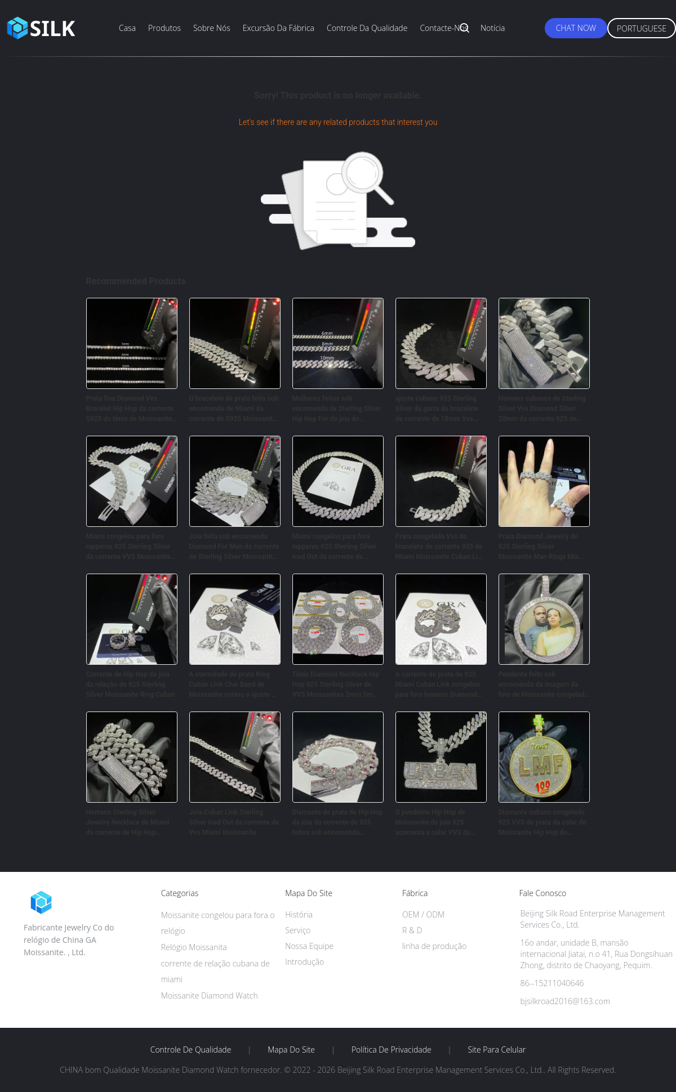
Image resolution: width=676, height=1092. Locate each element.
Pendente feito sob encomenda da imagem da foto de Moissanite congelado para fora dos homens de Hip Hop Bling (544, 685)
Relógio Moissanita (194, 947)
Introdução (304, 961)
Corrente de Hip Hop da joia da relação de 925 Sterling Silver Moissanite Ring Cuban (130, 684)
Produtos (164, 28)
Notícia (493, 28)
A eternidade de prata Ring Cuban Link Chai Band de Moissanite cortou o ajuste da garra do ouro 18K (234, 685)
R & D (412, 930)
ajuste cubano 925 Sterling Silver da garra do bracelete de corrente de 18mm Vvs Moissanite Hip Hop (437, 409)
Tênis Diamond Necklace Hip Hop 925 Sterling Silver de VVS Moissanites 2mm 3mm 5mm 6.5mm (336, 685)
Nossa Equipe (309, 946)
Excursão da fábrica (278, 28)
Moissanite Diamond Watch (209, 995)
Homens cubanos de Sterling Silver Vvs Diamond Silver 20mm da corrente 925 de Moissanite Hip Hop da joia (542, 409)
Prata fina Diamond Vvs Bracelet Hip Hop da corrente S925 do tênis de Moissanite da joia (130, 409)
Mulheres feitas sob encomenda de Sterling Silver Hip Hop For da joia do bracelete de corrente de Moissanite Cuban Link (336, 409)
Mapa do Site (291, 1050)
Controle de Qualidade (191, 1050)
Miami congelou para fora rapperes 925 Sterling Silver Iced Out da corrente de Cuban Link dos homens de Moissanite (334, 547)
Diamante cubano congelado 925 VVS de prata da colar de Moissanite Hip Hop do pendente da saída (542, 823)
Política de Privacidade (392, 1050)
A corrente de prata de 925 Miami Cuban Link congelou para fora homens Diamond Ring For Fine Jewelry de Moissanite (437, 685)
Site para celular (497, 1050)
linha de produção (434, 946)
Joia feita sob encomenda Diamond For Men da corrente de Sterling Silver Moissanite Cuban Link (234, 547)
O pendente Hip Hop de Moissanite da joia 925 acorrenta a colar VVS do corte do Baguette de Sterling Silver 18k (439, 823)
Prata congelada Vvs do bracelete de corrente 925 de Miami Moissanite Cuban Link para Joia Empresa (440, 547)
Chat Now (576, 28)
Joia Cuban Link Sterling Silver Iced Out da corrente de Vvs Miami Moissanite (234, 822)
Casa (127, 28)
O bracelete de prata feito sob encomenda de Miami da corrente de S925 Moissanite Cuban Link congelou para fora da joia (234, 409)
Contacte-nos (444, 28)
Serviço (297, 930)
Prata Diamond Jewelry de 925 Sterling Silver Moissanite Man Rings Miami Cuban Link (543, 547)
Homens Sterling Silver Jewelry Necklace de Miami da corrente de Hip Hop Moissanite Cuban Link (128, 823)
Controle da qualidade (367, 28)
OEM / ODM (423, 914)
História (299, 914)
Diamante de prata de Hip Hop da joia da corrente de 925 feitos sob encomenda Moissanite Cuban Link (337, 823)
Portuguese (641, 28)
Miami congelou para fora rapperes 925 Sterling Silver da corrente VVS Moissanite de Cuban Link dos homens (128, 547)
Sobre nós (211, 28)
